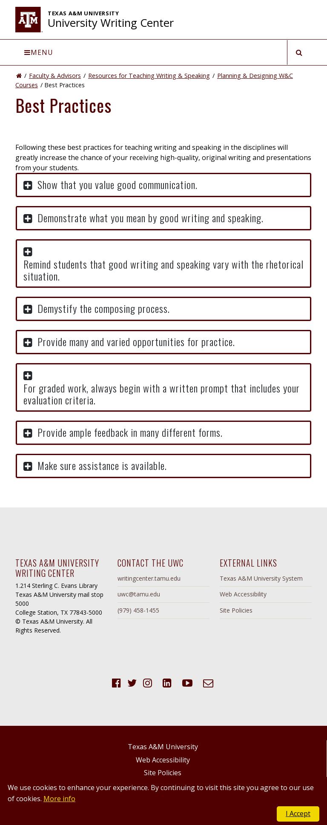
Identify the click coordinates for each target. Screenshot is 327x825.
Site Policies (236, 610)
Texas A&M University (163, 746)
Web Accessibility (243, 594)
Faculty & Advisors (55, 76)
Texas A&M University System (261, 578)
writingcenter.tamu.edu (149, 578)
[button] (163, 185)
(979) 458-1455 (138, 610)
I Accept (298, 813)
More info (59, 798)
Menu (38, 52)
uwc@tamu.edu (139, 594)
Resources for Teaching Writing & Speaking (149, 76)
